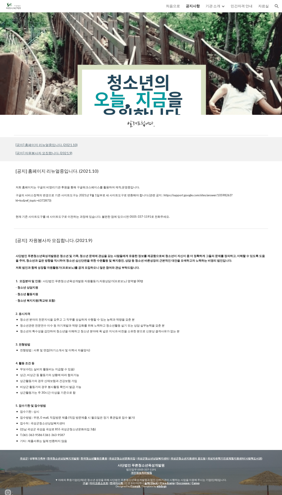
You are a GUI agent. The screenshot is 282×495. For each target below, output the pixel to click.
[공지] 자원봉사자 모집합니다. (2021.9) (44, 153)
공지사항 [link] (193, 6)
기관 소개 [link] (213, 6)
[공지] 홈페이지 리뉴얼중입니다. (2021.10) (47, 145)
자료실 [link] (263, 6)
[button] (276, 6)
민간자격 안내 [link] (241, 6)
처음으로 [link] (173, 6)
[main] (141, 124)
